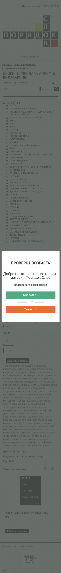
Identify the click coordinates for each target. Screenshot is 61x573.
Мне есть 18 (30, 295)
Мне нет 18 (30, 309)
